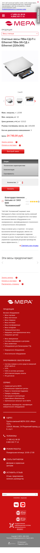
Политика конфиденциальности (16, 538)
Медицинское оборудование (14, 350)
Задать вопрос (7, 142)
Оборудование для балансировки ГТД (18, 346)
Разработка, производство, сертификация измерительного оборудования (17, 406)
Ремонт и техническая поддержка (16, 391)
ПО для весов (9, 376)
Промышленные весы (12, 330)
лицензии (24, 498)
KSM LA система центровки (14, 371)
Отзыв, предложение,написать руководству (15, 477)
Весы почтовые (10, 322)
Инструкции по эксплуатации (15, 396)
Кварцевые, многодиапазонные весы (17, 332)
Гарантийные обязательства (14, 398)
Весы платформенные (12, 325)
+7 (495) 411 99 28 (18, 14)
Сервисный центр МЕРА (13, 386)
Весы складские (10, 327)
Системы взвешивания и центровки (17, 341)
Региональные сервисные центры (16, 388)
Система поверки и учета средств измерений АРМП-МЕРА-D (20, 365)
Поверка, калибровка (12, 393)
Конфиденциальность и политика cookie (14, 9)
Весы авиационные (11, 339)
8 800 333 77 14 (12, 442)
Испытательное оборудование (15, 354)
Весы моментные (11, 343)
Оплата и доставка (9, 145)
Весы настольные (11, 317)
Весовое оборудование (11, 313)
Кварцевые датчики (11, 335)
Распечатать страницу (10, 284)
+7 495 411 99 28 (13, 439)
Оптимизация (22, 542)
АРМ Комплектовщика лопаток (15, 373)
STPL (6, 368)
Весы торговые (10, 315)
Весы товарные (10, 320)
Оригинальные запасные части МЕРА (18, 401)
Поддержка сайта (23, 544)
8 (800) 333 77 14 (17, 16)
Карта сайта (29, 538)
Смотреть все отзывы (29, 246)
